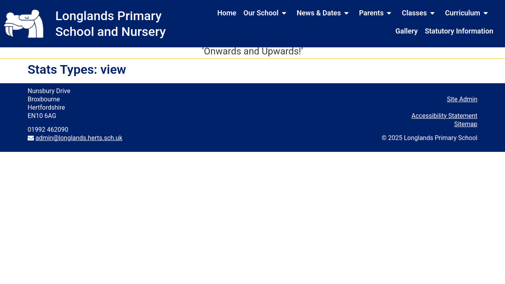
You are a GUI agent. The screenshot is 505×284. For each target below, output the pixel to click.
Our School (266, 13)
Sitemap (465, 127)
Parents (377, 13)
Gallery (406, 31)
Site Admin (462, 102)
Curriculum (468, 13)
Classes (420, 13)
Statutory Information (459, 31)
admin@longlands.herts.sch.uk (79, 141)
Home (226, 13)
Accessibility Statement (444, 119)
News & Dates (324, 13)
